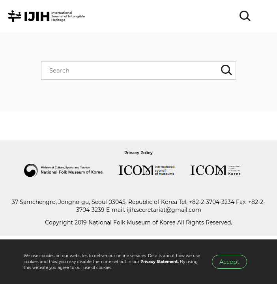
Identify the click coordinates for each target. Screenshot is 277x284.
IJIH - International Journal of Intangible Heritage (47, 16)
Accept (229, 261)
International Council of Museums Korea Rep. (224, 170)
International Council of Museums (155, 170)
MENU (263, 16)
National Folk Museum (71, 170)
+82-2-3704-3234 (211, 202)
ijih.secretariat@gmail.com (164, 209)
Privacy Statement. (159, 261)
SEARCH (245, 16)
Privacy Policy (138, 152)
